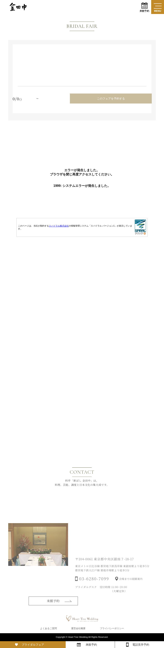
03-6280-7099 (94, 583)
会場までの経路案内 (131, 583)
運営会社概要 (78, 628)
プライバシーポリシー (112, 628)
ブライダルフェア (33, 644)
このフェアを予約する (111, 98)
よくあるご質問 (48, 628)
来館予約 (144, 7)
